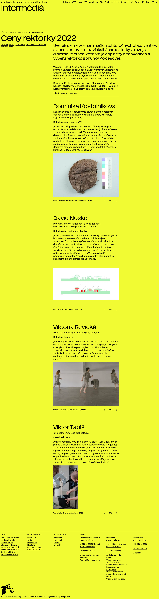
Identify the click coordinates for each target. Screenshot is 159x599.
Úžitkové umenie (113, 560)
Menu (155, 2)
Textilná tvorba (112, 562)
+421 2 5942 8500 (87, 546)
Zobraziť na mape (87, 551)
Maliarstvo (84, 558)
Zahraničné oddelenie (10, 547)
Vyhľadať (135, 2)
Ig (97, 2)
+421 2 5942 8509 (140, 544)
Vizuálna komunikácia (115, 579)
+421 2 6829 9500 (113, 546)
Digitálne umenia (113, 555)
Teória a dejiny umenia (89, 555)
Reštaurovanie (7, 47)
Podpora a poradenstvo (117, 2)
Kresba (109, 558)
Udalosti (11, 32)
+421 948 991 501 (113, 544)
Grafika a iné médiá (114, 572)
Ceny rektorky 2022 (35, 32)
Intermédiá (21, 32)
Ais (81, 2)
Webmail (89, 2)
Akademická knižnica (10, 550)
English (146, 2)
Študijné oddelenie (9, 545)
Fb (101, 2)
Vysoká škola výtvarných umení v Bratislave (24, 2)
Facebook (58, 540)
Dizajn (11, 44)
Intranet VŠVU (70, 2)
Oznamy (4, 44)
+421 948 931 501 (87, 544)
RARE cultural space (9, 554)
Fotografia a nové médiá (116, 574)
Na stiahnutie (33, 545)
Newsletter (32, 542)
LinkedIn (57, 545)
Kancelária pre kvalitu (10, 538)
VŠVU (3, 32)
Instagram (58, 538)
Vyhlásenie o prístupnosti (59, 597)
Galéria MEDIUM (8, 552)
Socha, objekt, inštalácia (116, 565)
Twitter (57, 542)
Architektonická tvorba (36, 44)
